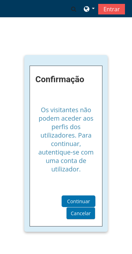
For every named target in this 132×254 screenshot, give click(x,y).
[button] (73, 9)
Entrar (111, 9)
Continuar (78, 201)
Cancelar (81, 213)
